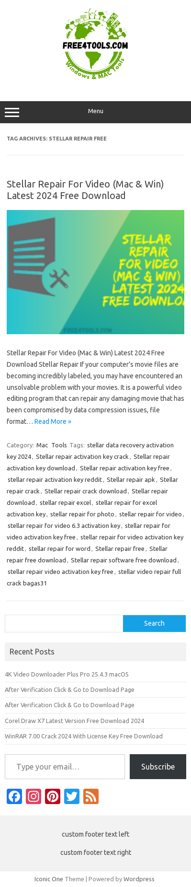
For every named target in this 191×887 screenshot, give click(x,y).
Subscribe (158, 766)
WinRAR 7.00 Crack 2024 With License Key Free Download (84, 736)
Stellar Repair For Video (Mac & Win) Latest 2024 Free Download (85, 189)
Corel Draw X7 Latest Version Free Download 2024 (74, 720)
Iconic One (48, 878)
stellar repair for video (150, 514)
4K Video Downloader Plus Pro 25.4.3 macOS (67, 674)
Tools (59, 445)
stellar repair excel (65, 502)
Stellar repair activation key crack (82, 456)
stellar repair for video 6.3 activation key (64, 525)
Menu (95, 112)
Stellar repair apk (131, 479)
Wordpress (139, 878)
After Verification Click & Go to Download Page (70, 689)
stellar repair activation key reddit (55, 479)
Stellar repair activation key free (124, 468)
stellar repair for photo (82, 514)
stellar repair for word (59, 548)
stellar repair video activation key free (60, 571)
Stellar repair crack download (86, 491)
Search (154, 623)
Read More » (52, 421)
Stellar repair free (120, 548)
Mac (42, 445)
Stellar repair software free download (124, 560)
